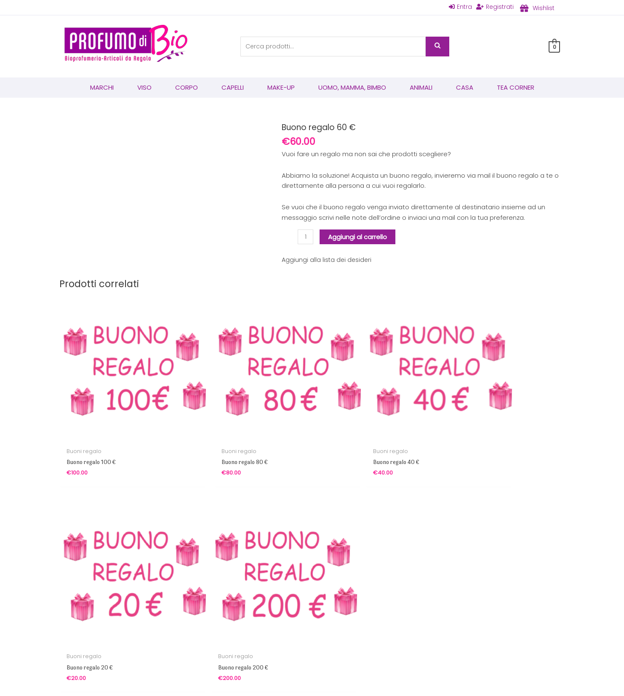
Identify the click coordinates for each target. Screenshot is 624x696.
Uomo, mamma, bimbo (352, 88)
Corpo (186, 88)
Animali (421, 88)
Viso (144, 88)
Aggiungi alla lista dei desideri (327, 260)
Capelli (232, 88)
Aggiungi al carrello (358, 237)
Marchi (102, 88)
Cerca (437, 47)
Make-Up (281, 88)
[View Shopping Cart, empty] (554, 47)
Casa (464, 88)
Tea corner (515, 88)
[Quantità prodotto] (306, 237)
